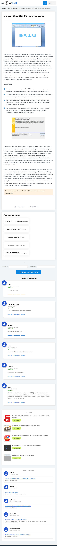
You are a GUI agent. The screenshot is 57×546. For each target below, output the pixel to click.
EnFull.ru (6, 538)
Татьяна (10, 352)
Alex (9, 331)
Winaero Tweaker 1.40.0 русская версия (16, 505)
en (13, 2)
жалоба (23, 279)
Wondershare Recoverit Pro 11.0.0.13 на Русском (17, 520)
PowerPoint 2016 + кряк (11, 478)
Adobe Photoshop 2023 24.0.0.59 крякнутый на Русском (20, 464)
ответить (10, 279)
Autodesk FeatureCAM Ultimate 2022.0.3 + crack (18, 491)
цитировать (17, 279)
